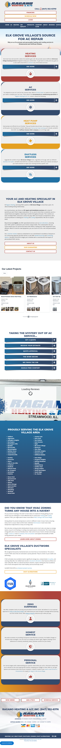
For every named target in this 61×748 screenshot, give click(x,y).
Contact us (11, 533)
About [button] (45, 25)
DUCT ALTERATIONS (43, 736)
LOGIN (30, 20)
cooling (33, 217)
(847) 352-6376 (49, 9)
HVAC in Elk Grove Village (17, 611)
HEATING (7, 736)
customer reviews (12, 234)
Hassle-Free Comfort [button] (30, 368)
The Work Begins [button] (30, 357)
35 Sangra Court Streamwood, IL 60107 (34, 719)
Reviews (52, 25)
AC (12, 736)
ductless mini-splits (8, 161)
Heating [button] (16, 25)
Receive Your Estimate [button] (30, 345)
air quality (50, 559)
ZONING (33, 736)
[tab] (30, 67)
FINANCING (30, 12)
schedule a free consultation (27, 533)
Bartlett (10, 445)
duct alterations (43, 223)
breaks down (40, 92)
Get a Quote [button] (30, 340)
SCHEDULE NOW (30, 16)
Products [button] (30, 25)
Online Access (27, 739)
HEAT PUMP (18, 736)
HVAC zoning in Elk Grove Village (43, 517)
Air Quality (23, 25)
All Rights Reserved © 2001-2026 (35, 739)
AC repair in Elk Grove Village (37, 671)
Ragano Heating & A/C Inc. (22, 96)
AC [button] (11, 25)
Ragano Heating (10, 205)
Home (7, 25)
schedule (30, 62)
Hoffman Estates (40, 454)
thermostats (36, 523)
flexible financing (39, 235)
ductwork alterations (35, 561)
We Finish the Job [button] (30, 362)
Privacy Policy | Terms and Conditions (30, 740)
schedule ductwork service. (24, 568)
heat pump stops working (38, 128)
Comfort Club (38, 25)
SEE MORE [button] (31, 66)
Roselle (37, 463)
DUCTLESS (26, 736)
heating (26, 217)
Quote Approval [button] (30, 351)
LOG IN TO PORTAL (7, 743)
